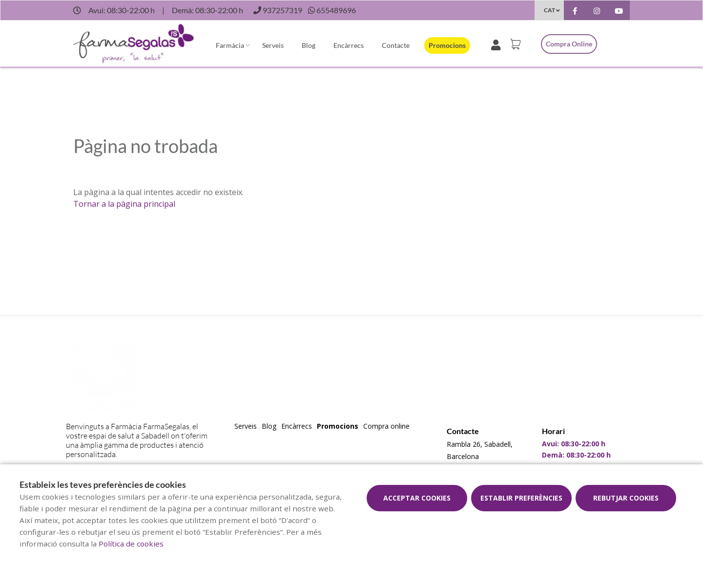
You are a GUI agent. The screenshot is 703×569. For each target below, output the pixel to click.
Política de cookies (131, 543)
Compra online (569, 44)
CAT (549, 10)
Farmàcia (230, 45)
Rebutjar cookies (626, 498)
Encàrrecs (348, 45)
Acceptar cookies (417, 498)
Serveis (273, 45)
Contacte (396, 45)
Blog (308, 45)
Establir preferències (521, 498)
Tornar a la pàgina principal (124, 203)
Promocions (447, 45)
